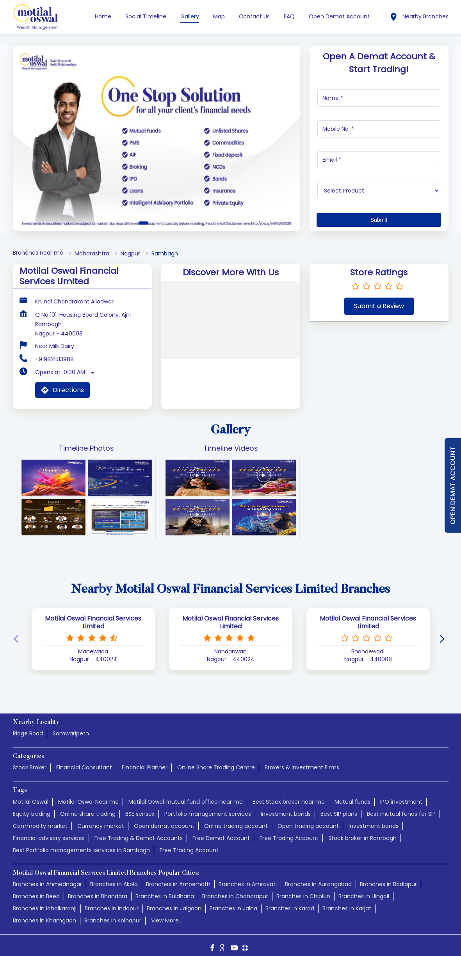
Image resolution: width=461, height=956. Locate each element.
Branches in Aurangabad (318, 884)
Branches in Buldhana (164, 896)
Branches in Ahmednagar (47, 884)
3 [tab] (164, 223)
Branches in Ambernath (178, 884)
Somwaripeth (71, 734)
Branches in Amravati (248, 884)
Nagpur (130, 253)
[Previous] (17, 639)
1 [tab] (143, 223)
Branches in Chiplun (303, 896)
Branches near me (38, 253)
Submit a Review (379, 305)
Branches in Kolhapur (112, 920)
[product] (378, 190)
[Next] (444, 639)
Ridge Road (28, 734)
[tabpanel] (156, 138)
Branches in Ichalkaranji (45, 908)
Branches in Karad (289, 908)
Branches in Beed (36, 896)
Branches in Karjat (346, 908)
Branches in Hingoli (363, 896)
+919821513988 (54, 359)
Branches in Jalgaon (174, 908)
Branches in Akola (114, 884)
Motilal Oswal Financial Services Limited (93, 622)
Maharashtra (92, 253)
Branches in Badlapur (388, 884)
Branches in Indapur (112, 908)
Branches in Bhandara (97, 896)
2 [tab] (155, 223)
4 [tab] (172, 223)
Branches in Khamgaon (44, 920)
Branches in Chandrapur (235, 896)
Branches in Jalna (233, 908)
